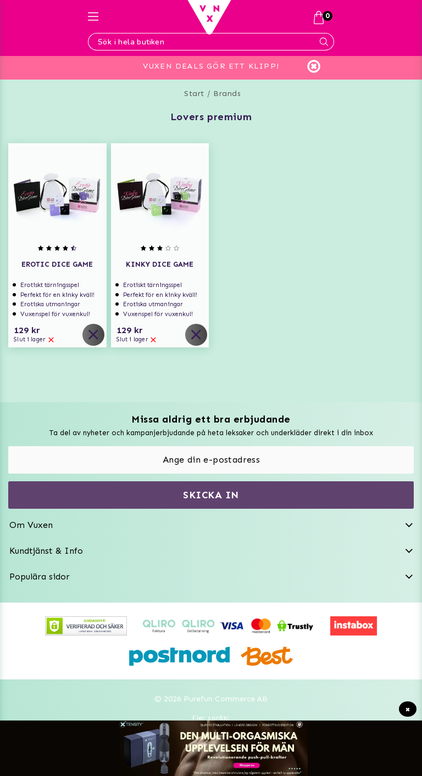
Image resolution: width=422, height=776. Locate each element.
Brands (227, 93)
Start (194, 93)
